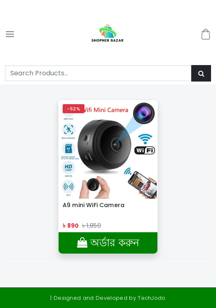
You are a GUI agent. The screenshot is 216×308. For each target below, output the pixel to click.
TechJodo (152, 298)
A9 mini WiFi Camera (93, 205)
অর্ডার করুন (108, 243)
